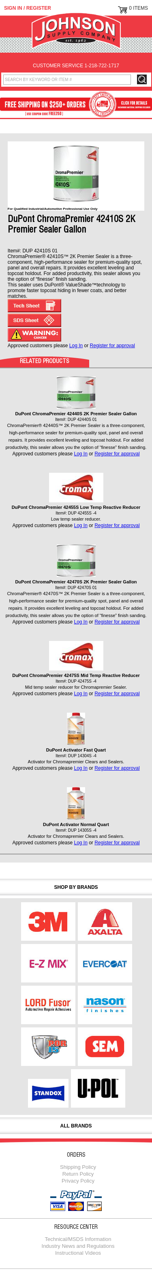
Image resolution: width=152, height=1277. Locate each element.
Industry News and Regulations (78, 1246)
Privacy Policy (78, 1181)
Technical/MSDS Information (78, 1239)
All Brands (76, 1126)
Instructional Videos (78, 1253)
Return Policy (78, 1174)
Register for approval (112, 345)
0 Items (138, 8)
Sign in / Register (27, 8)
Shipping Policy (78, 1167)
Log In (76, 345)
